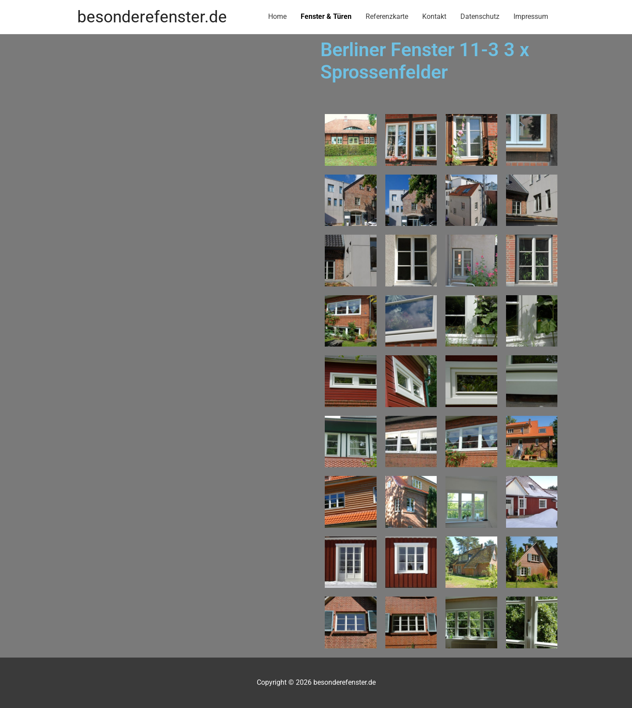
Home (277, 16)
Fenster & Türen (326, 16)
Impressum (531, 16)
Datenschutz (479, 16)
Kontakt (434, 16)
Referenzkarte (387, 16)
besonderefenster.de (152, 16)
